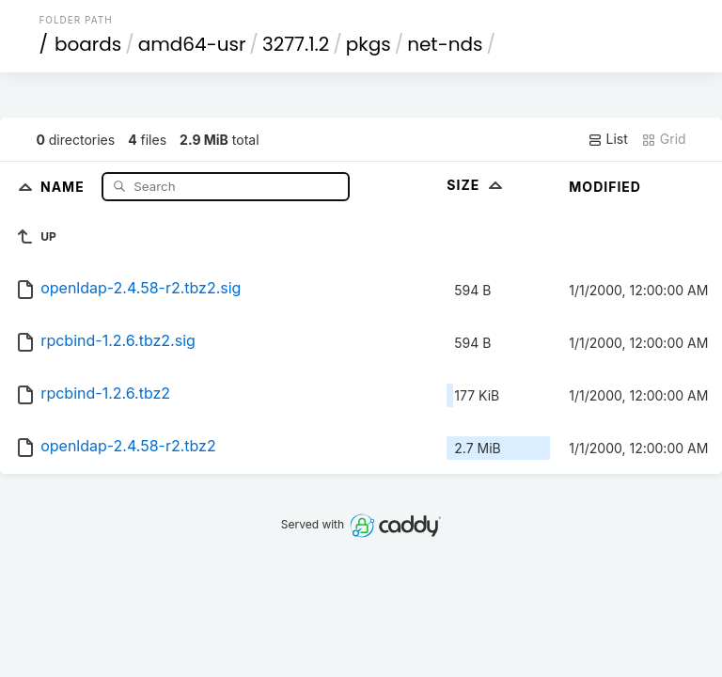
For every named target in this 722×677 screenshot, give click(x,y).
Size (476, 185)
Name (64, 186)
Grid (663, 139)
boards (88, 44)
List (608, 139)
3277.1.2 (295, 44)
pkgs (368, 44)
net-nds (444, 44)
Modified (605, 187)
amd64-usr (192, 44)
